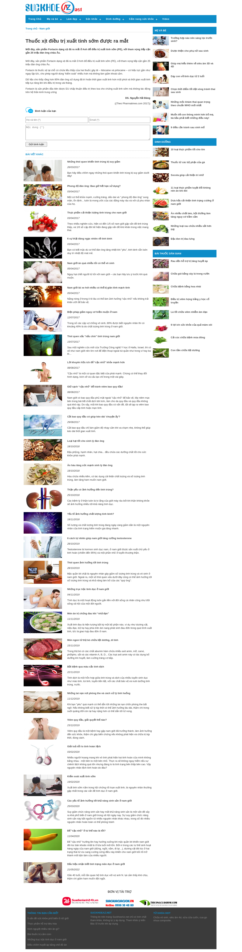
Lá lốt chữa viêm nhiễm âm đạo (189, 312)
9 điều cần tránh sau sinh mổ (188, 127)
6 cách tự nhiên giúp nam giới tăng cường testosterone (99, 541)
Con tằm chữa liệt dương (185, 350)
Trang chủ (31, 28)
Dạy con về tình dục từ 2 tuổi (187, 76)
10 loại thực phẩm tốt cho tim (188, 149)
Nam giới (45, 28)
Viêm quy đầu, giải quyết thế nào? (87, 722)
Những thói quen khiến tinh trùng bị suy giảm (93, 164)
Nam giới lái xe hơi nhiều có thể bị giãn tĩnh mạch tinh (98, 290)
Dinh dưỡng (113, 19)
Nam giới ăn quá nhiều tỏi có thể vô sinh (90, 266)
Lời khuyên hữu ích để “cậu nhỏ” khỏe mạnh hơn (96, 365)
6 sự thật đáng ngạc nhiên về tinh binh (89, 241)
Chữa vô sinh (160, 920)
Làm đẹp (72, 19)
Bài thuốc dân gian (168, 253)
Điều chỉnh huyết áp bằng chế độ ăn (47, 947)
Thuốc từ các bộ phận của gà (188, 162)
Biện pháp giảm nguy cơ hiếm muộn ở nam (92, 314)
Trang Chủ (34, 19)
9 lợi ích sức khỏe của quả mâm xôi (191, 324)
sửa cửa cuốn (190, 920)
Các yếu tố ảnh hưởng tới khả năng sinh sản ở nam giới (99, 803)
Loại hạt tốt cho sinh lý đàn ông (85, 443)
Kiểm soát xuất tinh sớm (81, 779)
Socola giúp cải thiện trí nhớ (187, 175)
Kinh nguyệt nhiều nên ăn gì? (43, 931)
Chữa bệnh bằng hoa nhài (186, 286)
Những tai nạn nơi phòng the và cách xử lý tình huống (98, 696)
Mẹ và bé (52, 19)
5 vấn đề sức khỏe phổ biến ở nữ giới (48, 921)
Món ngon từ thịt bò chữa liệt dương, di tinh (92, 642)
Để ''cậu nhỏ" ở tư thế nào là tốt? (86, 833)
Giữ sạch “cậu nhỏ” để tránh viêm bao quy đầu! (95, 389)
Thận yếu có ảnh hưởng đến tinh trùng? (90, 492)
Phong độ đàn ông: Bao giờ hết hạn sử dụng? (94, 188)
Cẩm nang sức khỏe (141, 19)
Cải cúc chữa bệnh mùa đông (188, 337)
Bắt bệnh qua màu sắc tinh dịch (85, 669)
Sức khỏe (92, 19)
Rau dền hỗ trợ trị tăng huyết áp (189, 261)
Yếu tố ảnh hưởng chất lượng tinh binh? (90, 516)
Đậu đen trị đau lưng (183, 238)
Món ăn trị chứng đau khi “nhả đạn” (88, 616)
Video (165, 19)
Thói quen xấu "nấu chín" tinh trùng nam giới (93, 339)
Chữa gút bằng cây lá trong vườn (190, 273)
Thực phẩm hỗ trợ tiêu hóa (42, 926)
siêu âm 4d (175, 920)
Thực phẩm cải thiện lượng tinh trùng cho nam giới (97, 215)
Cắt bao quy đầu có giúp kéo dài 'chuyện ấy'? (93, 419)
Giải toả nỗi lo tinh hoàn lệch (84, 749)
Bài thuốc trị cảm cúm (39, 937)
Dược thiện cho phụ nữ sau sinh (189, 50)
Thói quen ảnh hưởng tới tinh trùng (87, 565)
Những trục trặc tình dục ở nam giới (88, 592)
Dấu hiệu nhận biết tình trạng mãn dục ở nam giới (96, 866)
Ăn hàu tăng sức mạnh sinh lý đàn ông (89, 468)
